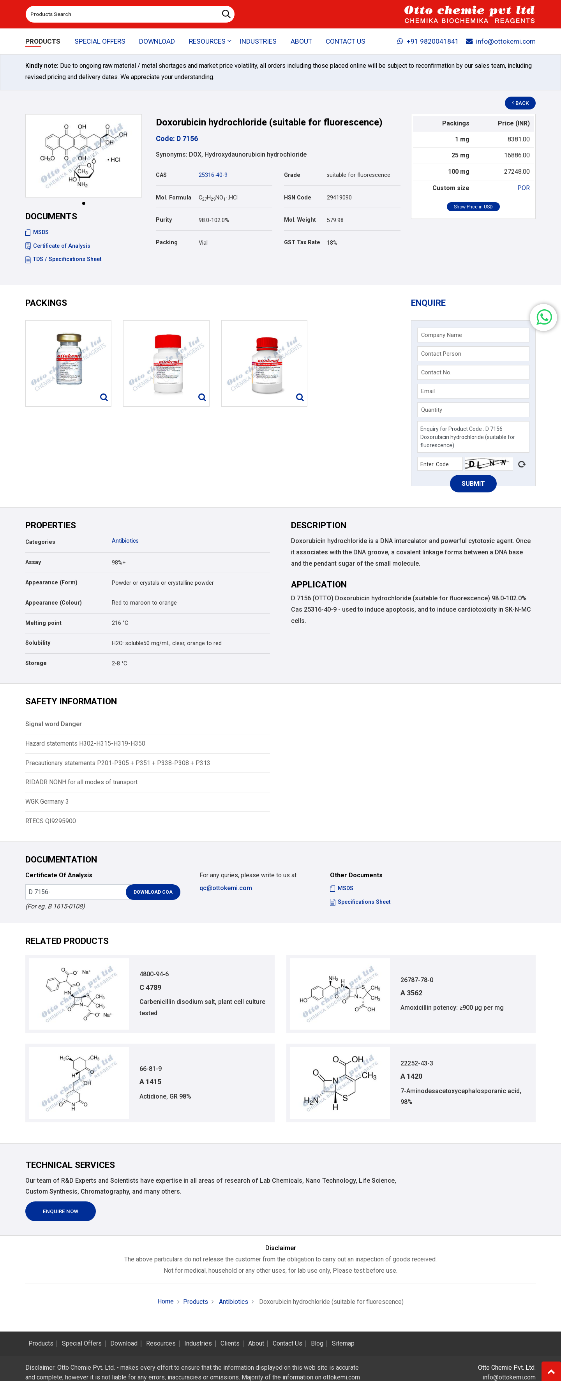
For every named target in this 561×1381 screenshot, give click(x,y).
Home (165, 1301)
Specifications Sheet (360, 902)
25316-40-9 (213, 175)
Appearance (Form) (51, 582)
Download (157, 41)
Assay (33, 562)
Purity (164, 220)
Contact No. (436, 372)
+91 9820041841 (428, 41)
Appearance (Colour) (53, 603)
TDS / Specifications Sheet (63, 259)
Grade (292, 175)
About (301, 41)
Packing (167, 242)
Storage (36, 663)
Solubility (37, 643)
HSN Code (297, 197)
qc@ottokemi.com (225, 888)
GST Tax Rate (302, 242)
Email (428, 391)
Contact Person (441, 353)
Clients (230, 1343)
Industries (258, 41)
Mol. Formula (173, 197)
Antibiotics (125, 541)
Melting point (43, 623)
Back (520, 103)
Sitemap (343, 1343)
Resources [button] (207, 41)
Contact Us (345, 41)
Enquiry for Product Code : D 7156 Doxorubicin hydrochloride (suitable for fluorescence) (473, 437)
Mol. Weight (300, 220)
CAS (161, 175)
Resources (161, 1343)
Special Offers (99, 41)
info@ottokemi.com (501, 41)
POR (523, 188)
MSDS (37, 232)
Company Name (441, 335)
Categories (40, 542)
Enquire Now (60, 1211)
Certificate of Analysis (57, 246)
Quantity (431, 409)
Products (42, 41)
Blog (317, 1343)
